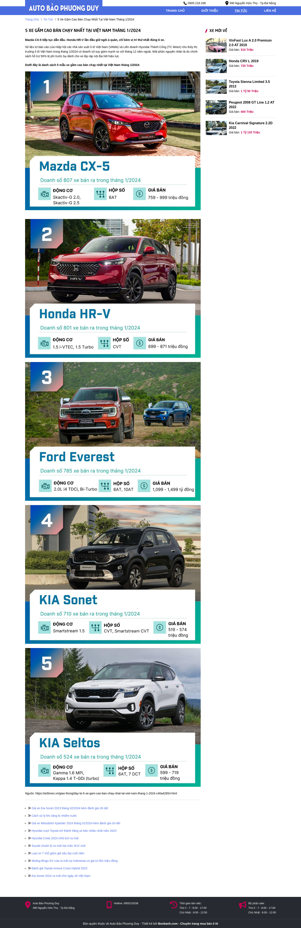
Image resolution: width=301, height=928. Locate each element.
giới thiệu (209, 10)
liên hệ (270, 10)
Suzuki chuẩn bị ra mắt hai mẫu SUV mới (56, 845)
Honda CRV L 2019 (244, 61)
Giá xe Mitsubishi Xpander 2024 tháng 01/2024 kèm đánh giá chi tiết (74, 823)
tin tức (241, 10)
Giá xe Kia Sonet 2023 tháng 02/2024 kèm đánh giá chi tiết (68, 808)
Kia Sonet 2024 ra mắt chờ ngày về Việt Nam (59, 875)
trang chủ (175, 10)
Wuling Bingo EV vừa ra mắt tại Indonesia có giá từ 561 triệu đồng (73, 860)
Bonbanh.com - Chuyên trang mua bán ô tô (188, 923)
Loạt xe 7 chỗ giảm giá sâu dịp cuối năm (56, 853)
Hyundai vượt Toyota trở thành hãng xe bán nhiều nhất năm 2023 (72, 830)
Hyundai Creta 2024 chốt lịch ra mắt (53, 838)
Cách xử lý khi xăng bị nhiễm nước (52, 815)
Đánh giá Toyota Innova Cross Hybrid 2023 (57, 868)
